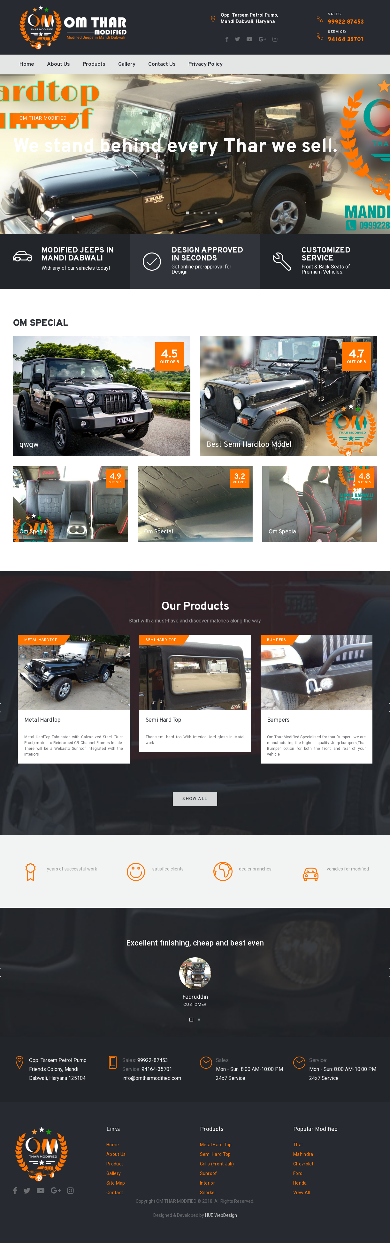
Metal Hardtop (42, 720)
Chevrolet (303, 1163)
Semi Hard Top (163, 720)
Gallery (126, 64)
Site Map (115, 1183)
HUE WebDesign (221, 1215)
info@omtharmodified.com (151, 1078)
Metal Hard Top (216, 1144)
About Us (58, 64)
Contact (114, 1192)
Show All (194, 799)
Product (114, 1163)
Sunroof (208, 1173)
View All (301, 1192)
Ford (297, 1173)
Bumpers (278, 720)
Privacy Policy (205, 64)
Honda (300, 1183)
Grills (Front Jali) (217, 1163)
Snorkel (208, 1192)
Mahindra (303, 1154)
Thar (298, 1144)
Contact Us (162, 64)
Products (94, 64)
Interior (207, 1183)
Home (26, 64)
